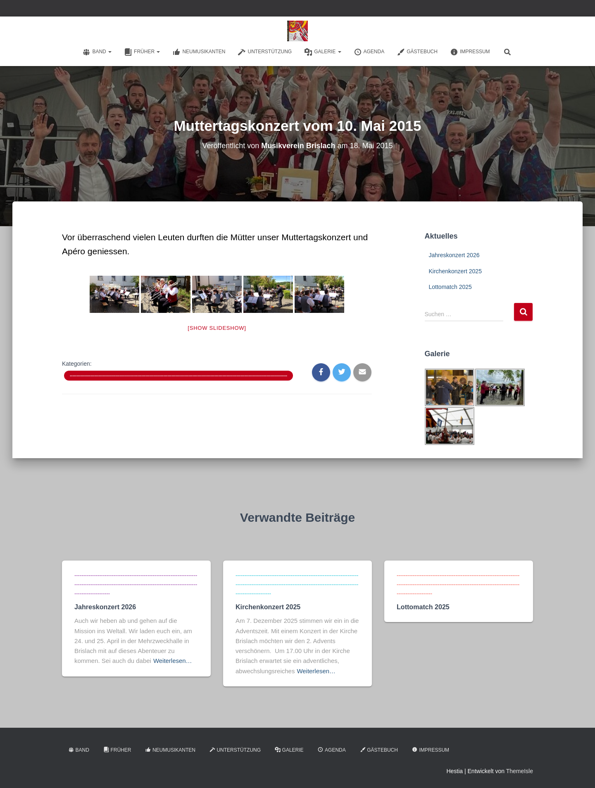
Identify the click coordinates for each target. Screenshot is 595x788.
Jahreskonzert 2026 (454, 255)
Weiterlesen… (172, 659)
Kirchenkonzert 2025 (455, 271)
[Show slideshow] (217, 328)
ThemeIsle (519, 770)
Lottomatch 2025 (450, 287)
